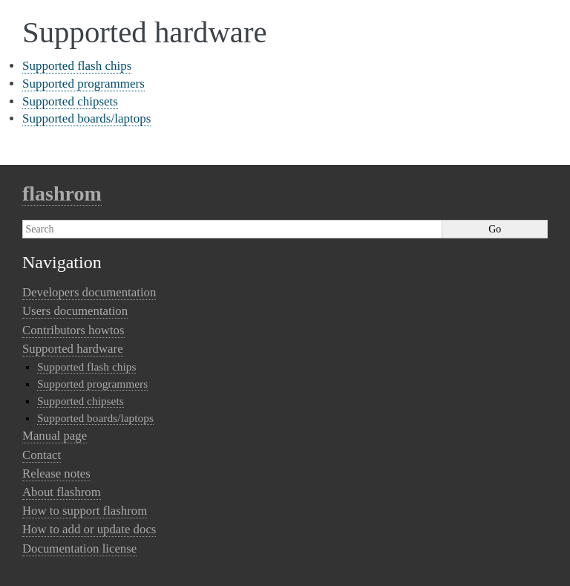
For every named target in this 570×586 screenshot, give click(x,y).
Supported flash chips (76, 66)
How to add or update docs (89, 529)
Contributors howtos (73, 330)
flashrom (62, 193)
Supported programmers (83, 83)
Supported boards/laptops (86, 118)
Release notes (56, 473)
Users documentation (75, 311)
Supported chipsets (70, 101)
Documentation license (79, 548)
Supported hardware (72, 349)
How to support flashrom (84, 511)
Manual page (54, 436)
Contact (41, 455)
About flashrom (61, 492)
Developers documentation (89, 292)
